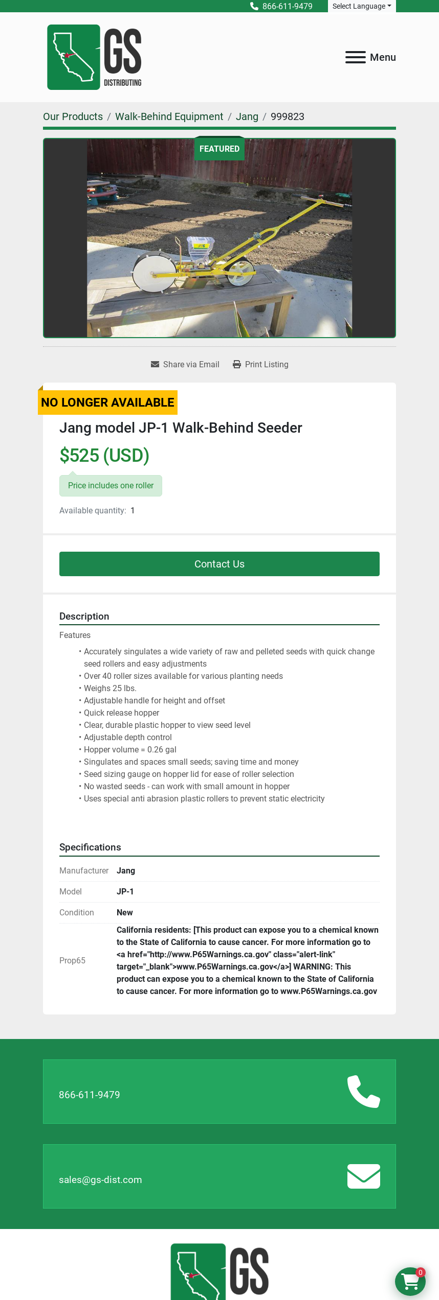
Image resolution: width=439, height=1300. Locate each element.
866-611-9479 (89, 1095)
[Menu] (355, 57)
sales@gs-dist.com (100, 1180)
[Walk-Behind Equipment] (169, 116)
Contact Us (219, 564)
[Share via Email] (185, 364)
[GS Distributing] (219, 1277)
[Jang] (247, 116)
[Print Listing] (260, 364)
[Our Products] (73, 116)
